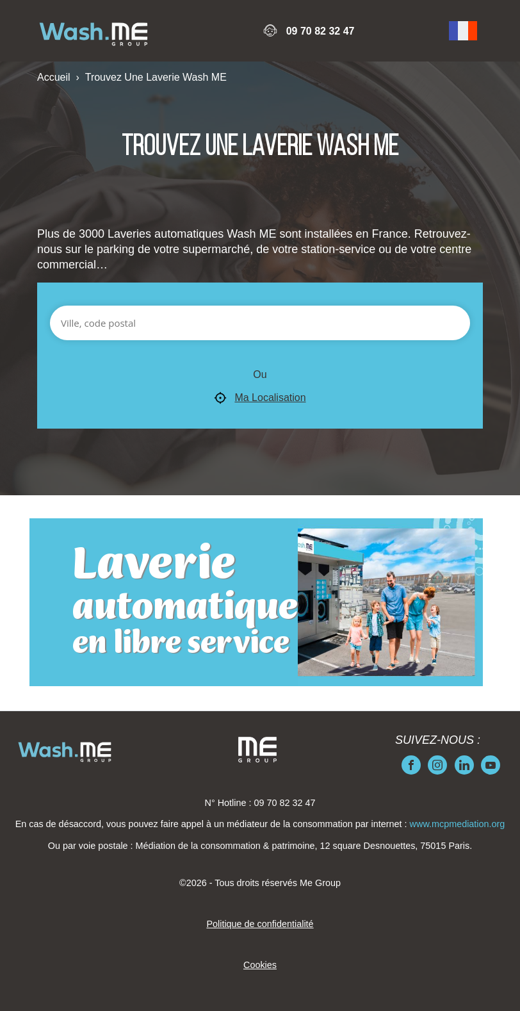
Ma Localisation (259, 398)
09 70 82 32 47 (320, 31)
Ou (259, 374)
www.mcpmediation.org (457, 824)
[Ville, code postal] (260, 323)
